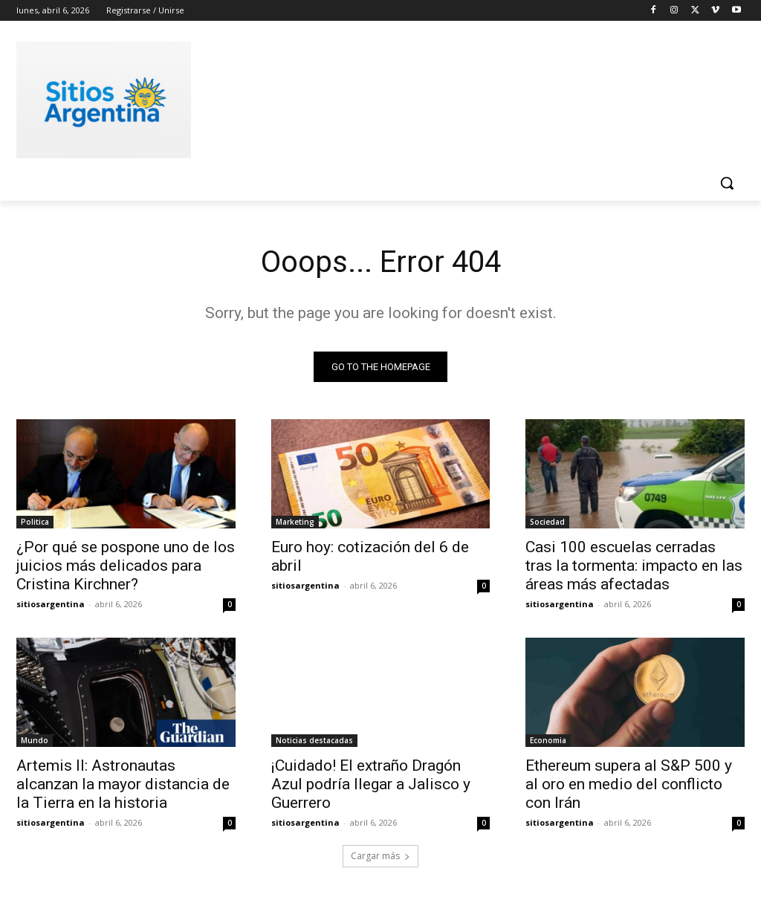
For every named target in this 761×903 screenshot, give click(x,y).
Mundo (34, 741)
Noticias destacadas (314, 741)
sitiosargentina (50, 603)
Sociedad (547, 522)
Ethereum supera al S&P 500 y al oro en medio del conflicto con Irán (628, 784)
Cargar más (380, 855)
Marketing (295, 522)
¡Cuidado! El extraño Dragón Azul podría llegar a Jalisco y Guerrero (370, 784)
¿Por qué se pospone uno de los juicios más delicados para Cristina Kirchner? (125, 565)
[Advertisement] (365, 97)
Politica (35, 522)
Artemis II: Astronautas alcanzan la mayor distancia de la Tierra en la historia (123, 784)
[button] (727, 183)
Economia (548, 741)
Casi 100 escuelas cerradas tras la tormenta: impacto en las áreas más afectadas (633, 565)
